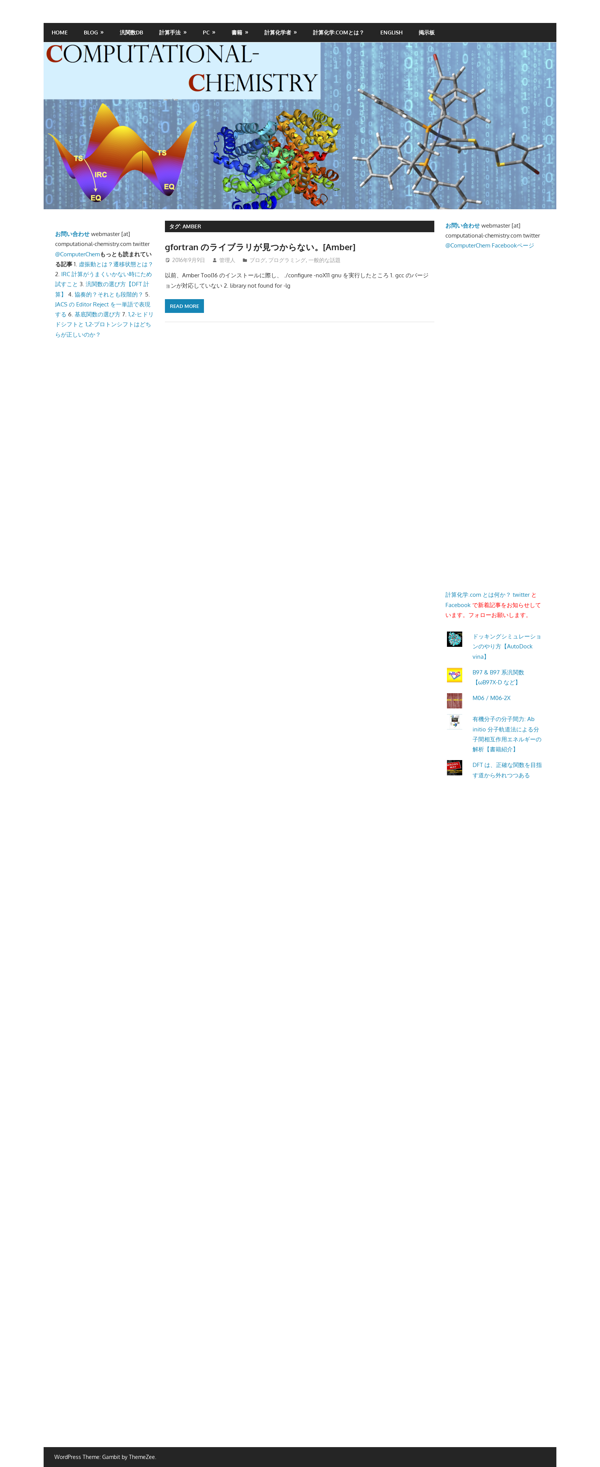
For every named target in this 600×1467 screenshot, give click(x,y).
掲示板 (427, 32)
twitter (521, 594)
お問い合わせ (72, 234)
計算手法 (170, 32)
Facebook (458, 605)
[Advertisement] (131, 514)
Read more (184, 306)
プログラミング (287, 260)
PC (206, 32)
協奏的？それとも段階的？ (109, 294)
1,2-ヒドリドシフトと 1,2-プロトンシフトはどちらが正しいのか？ (104, 324)
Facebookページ (513, 245)
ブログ (257, 260)
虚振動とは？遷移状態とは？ (116, 264)
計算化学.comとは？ (338, 32)
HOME (60, 32)
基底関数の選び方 (98, 314)
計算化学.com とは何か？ (478, 594)
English (391, 32)
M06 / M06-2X (491, 698)
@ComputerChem (77, 254)
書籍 (237, 32)
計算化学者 (277, 32)
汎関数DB (131, 32)
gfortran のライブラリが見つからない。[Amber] (260, 246)
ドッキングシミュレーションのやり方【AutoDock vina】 (507, 646)
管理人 (227, 260)
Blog (91, 32)
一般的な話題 (324, 260)
